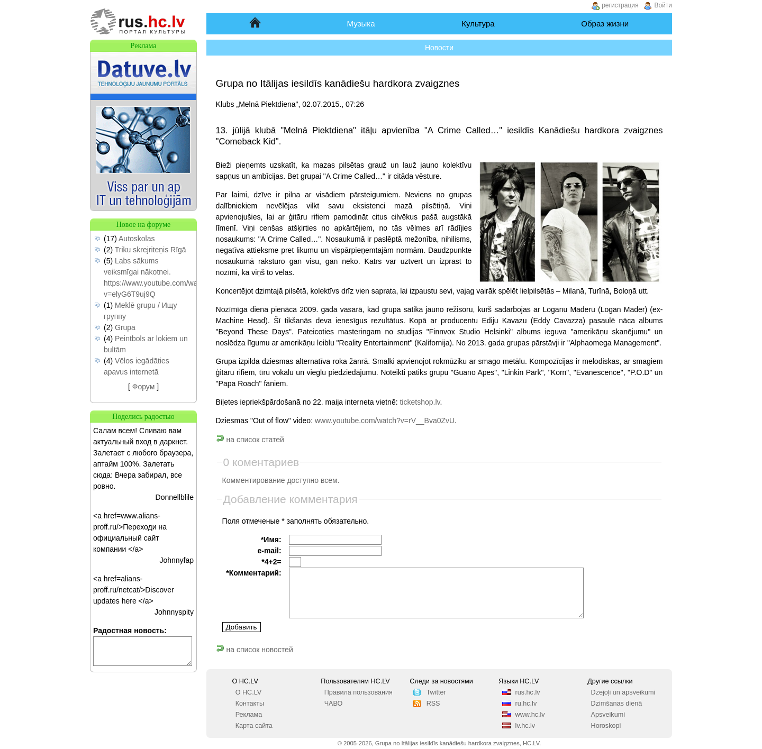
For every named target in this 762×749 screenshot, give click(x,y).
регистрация (620, 5)
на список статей (250, 439)
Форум (143, 386)
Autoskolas (137, 238)
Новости (439, 47)
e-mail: (269, 550)
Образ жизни (605, 23)
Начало (256, 23)
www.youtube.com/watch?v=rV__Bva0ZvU (385, 420)
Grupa (125, 327)
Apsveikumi (608, 714)
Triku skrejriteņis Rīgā (150, 249)
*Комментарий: (253, 573)
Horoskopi (606, 725)
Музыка (361, 23)
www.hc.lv (530, 714)
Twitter (436, 692)
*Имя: (271, 539)
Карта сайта (254, 725)
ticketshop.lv (420, 402)
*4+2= (271, 562)
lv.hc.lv (525, 725)
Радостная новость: (130, 630)
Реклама (248, 714)
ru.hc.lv (526, 703)
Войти (663, 5)
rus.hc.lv (527, 692)
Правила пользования (358, 692)
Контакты (249, 703)
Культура (477, 23)
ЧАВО (333, 703)
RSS (433, 703)
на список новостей (254, 649)
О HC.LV (248, 692)
